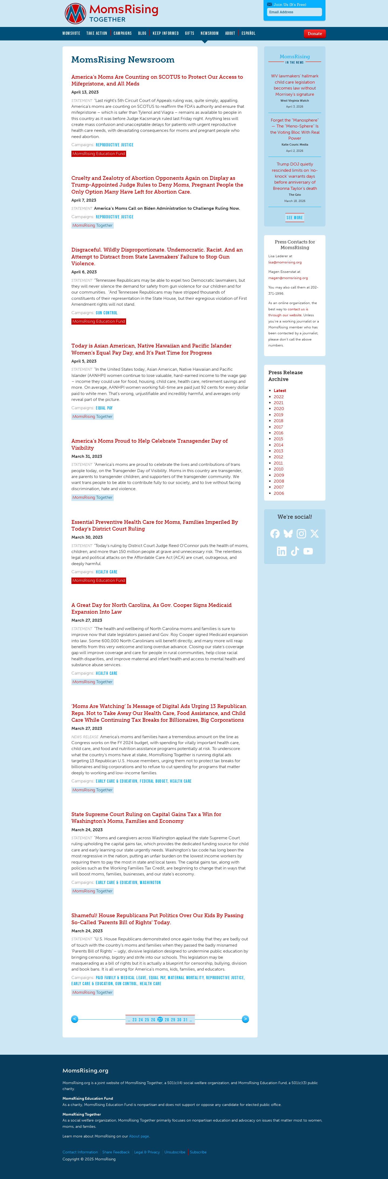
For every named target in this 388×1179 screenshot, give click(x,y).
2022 (279, 396)
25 (147, 1019)
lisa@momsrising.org (285, 262)
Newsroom (210, 33)
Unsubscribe (174, 1152)
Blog (142, 33)
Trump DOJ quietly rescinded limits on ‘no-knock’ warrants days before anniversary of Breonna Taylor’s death (295, 176)
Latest (280, 390)
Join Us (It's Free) (290, 4)
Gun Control (107, 312)
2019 (278, 414)
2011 (278, 463)
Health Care (107, 571)
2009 (279, 475)
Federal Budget (154, 781)
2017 (278, 426)
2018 (278, 420)
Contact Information (80, 1152)
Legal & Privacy (147, 1152)
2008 (279, 481)
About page (139, 1136)
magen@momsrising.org (288, 278)
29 (173, 1019)
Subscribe (198, 1152)
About (230, 33)
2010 (278, 469)
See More (295, 217)
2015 (278, 438)
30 (179, 1019)
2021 (278, 402)
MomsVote (71, 33)
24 (141, 1019)
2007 (279, 487)
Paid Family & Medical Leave (121, 977)
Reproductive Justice (115, 144)
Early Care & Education (116, 781)
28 (167, 1019)
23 (135, 1019)
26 (153, 1019)
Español (249, 33)
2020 (279, 408)
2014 (278, 445)
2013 (278, 450)
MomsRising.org (115, 13)
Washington (150, 882)
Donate (315, 33)
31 (185, 1019)
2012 (278, 456)
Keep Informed (166, 33)
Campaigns (123, 33)
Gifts (190, 33)
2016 (278, 432)
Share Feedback (116, 1152)
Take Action (97, 33)
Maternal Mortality (186, 977)
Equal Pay (104, 407)
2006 (279, 493)
